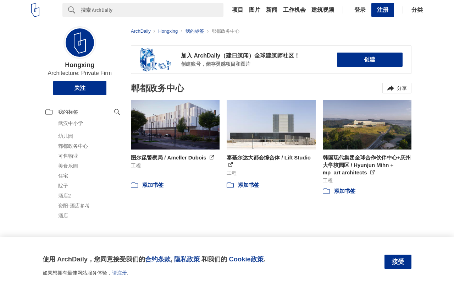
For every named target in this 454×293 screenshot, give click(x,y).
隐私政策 (187, 259)
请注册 (119, 273)
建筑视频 (322, 10)
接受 (398, 261)
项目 (237, 10)
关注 (79, 88)
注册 (382, 10)
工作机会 (294, 10)
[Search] (152, 10)
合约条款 (158, 259)
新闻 (271, 10)
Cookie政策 (246, 259)
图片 (254, 10)
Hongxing (79, 65)
